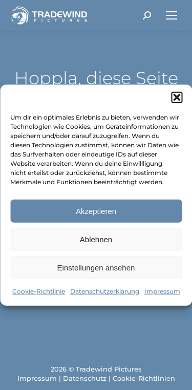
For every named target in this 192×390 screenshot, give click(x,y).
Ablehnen (96, 239)
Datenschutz (84, 378)
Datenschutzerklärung (104, 291)
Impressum (162, 291)
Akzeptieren (96, 210)
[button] (177, 97)
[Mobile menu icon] (171, 15)
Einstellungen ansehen (96, 267)
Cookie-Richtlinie (38, 291)
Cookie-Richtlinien (144, 378)
